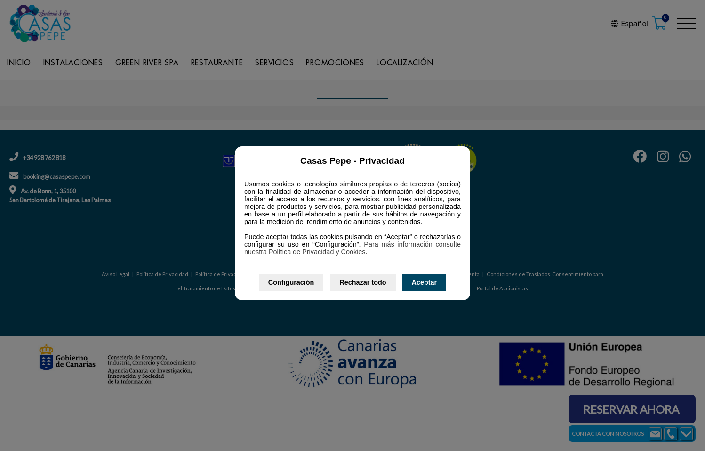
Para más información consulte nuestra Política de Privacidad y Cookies (352, 248)
